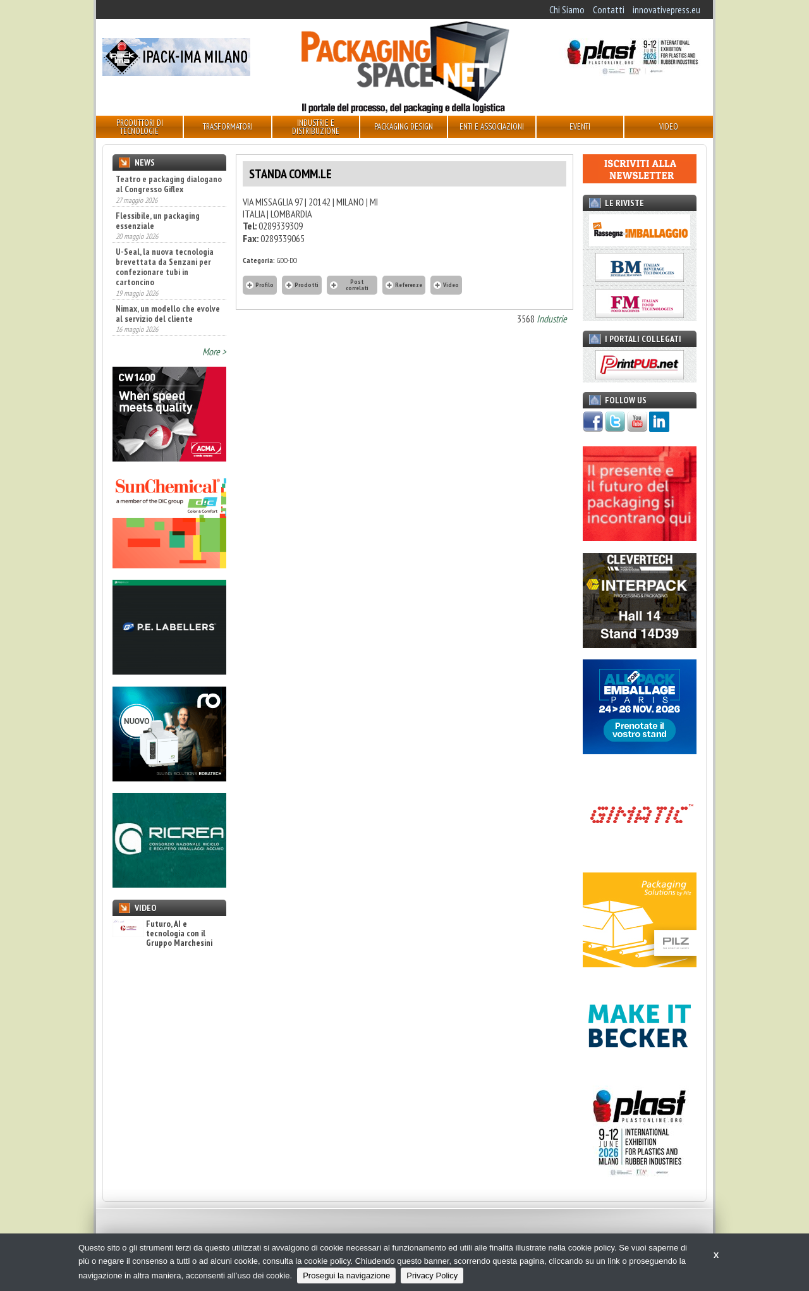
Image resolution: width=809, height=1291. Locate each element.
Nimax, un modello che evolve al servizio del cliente (168, 313)
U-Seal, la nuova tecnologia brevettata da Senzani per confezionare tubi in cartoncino (165, 267)
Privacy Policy (432, 1275)
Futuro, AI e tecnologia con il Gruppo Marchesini (162, 933)
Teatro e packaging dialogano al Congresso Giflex (169, 184)
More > (214, 351)
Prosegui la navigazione (346, 1275)
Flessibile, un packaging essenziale (158, 221)
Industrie (552, 318)
